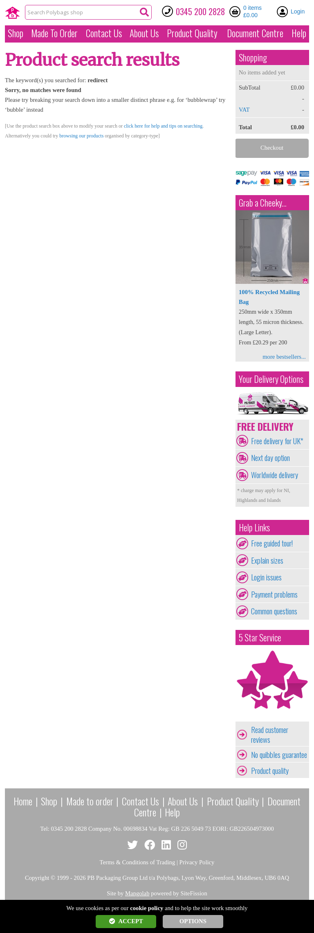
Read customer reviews (269, 734)
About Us (144, 33)
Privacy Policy (197, 862)
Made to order (89, 801)
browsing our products (81, 136)
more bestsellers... (284, 356)
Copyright (37, 878)
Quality (192, 33)
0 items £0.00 (252, 11)
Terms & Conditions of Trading (137, 862)
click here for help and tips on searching (163, 126)
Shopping (253, 57)
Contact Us (104, 33)
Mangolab (137, 893)
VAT (244, 109)
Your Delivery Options (271, 379)
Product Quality (233, 801)
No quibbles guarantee (279, 755)
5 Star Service (260, 637)
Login (298, 11)
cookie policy (146, 908)
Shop (15, 33)
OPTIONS (192, 921)
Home (22, 801)
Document (255, 33)
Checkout (271, 147)
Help (299, 33)
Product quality (270, 771)
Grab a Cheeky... (263, 202)
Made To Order (54, 33)
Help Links (254, 527)
